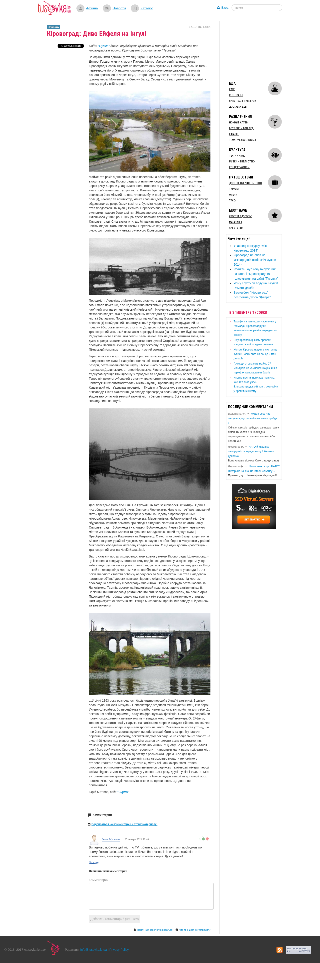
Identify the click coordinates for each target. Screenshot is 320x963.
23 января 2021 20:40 (136, 839)
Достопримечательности (245, 183)
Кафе (232, 89)
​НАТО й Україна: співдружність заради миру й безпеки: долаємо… (251, 451)
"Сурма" (104, 46)
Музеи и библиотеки (242, 161)
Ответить (94, 862)
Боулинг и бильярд (241, 128)
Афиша (92, 8)
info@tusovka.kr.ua (93, 949)
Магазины (235, 222)
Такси (232, 200)
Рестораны (236, 95)
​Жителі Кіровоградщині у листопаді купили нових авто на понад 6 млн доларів (255, 354)
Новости (119, 8)
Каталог (146, 8)
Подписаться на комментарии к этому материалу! (125, 824)
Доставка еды (238, 106)
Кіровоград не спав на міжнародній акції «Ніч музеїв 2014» (255, 259)
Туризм (234, 189)
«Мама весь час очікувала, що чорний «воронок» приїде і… (252, 418)
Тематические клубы (242, 139)
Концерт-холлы (239, 167)
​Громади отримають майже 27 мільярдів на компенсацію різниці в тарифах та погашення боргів (255, 368)
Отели (233, 194)
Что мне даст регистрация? (194, 929)
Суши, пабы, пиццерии (242, 100)
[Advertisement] (259, 48)
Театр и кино (237, 155)
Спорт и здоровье (240, 216)
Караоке (234, 134)
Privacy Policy (119, 949)
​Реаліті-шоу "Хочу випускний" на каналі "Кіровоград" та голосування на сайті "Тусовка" (256, 273)
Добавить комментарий (114, 919)
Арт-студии (236, 227)
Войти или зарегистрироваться (154, 929)
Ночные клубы (238, 122)
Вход (224, 7)
